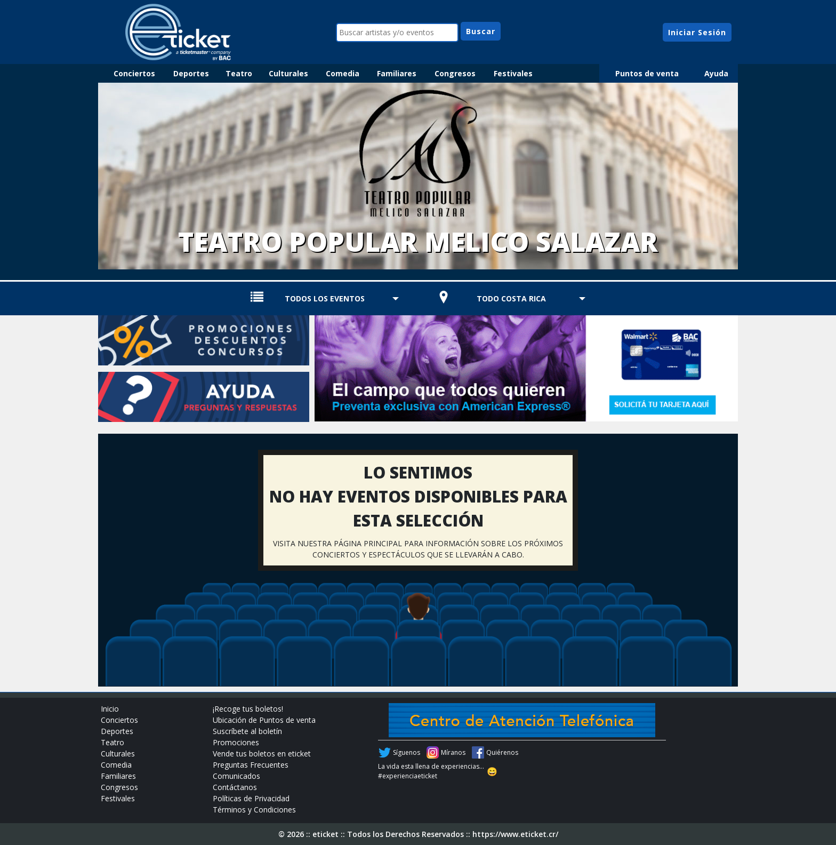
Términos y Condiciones (254, 809)
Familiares (396, 73)
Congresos (455, 73)
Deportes (191, 73)
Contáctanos (235, 787)
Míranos (453, 752)
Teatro (239, 73)
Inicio (110, 709)
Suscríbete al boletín (247, 731)
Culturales (288, 73)
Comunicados (236, 776)
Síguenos (406, 752)
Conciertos (134, 73)
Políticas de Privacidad (251, 798)
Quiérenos (502, 752)
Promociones (236, 742)
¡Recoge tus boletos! (248, 709)
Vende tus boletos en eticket (262, 753)
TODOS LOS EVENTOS (325, 298)
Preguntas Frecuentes (250, 765)
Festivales (513, 73)
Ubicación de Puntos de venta (264, 720)
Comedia (342, 73)
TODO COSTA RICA (511, 298)
